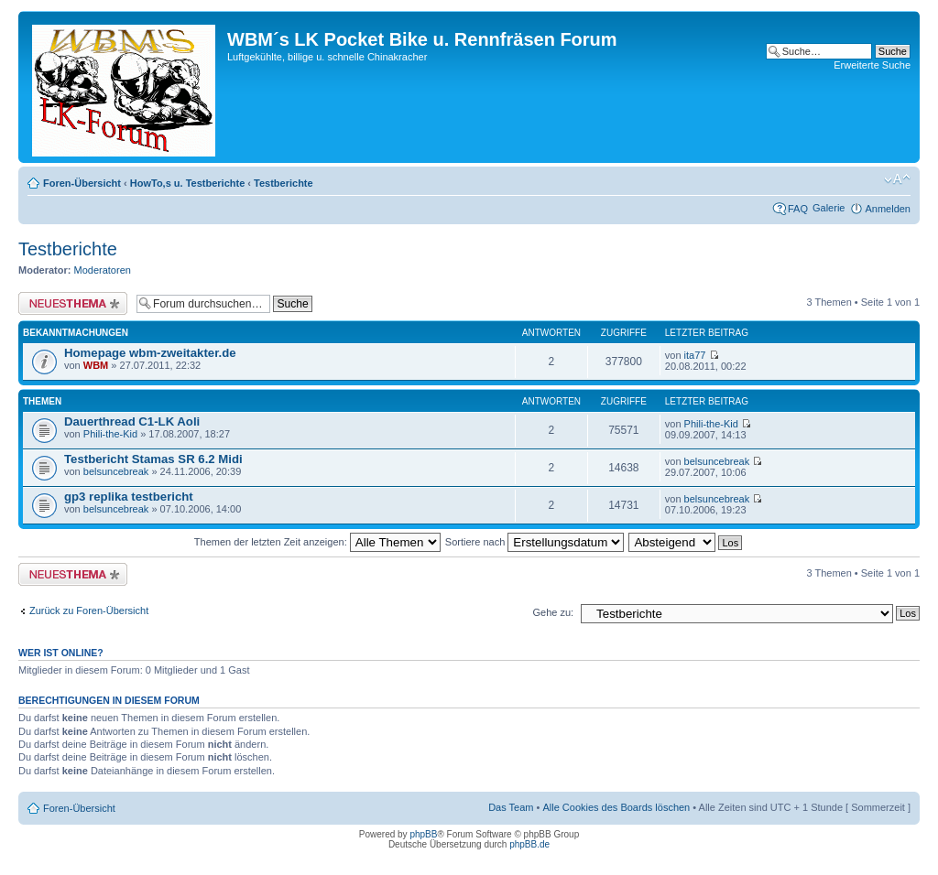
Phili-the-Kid (110, 433)
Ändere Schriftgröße (897, 179)
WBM (96, 365)
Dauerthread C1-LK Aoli (132, 421)
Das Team (510, 807)
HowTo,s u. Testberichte (187, 183)
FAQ (798, 208)
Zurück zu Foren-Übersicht (88, 610)
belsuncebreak (116, 471)
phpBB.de (529, 844)
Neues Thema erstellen (72, 303)
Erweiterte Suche (872, 64)
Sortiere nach (534, 541)
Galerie (829, 207)
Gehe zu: (552, 612)
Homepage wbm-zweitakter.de (150, 353)
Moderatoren (102, 270)
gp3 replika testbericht (128, 496)
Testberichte (283, 183)
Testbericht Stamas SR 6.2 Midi (153, 459)
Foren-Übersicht (82, 183)
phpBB (423, 834)
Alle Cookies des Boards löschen (616, 807)
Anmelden (888, 208)
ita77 (695, 355)
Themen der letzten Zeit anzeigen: (317, 541)
